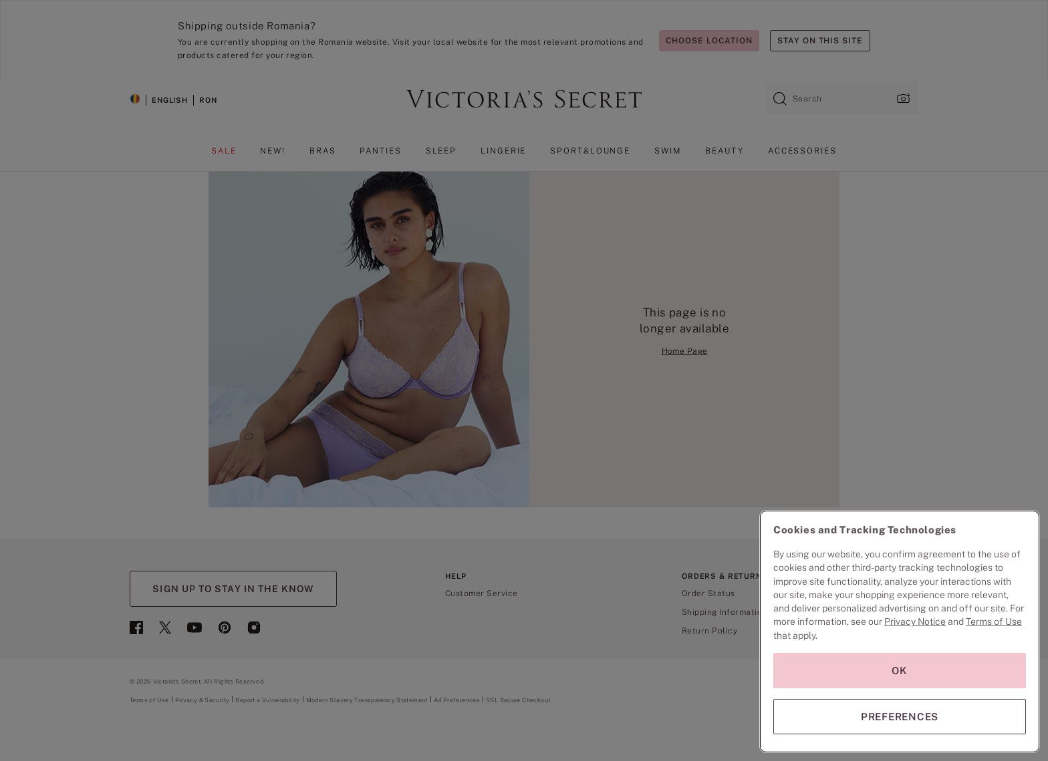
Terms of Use (994, 621)
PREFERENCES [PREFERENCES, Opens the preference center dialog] (899, 716)
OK (900, 670)
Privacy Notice (915, 621)
